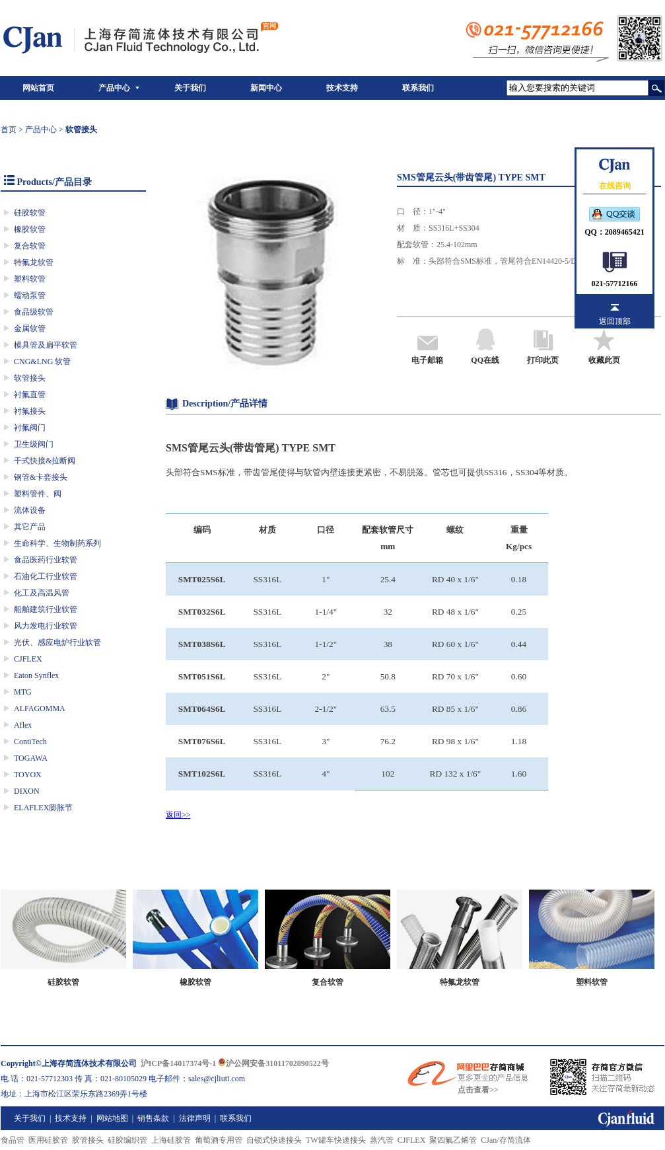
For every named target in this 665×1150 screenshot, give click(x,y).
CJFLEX (28, 659)
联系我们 (418, 88)
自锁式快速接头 (274, 1140)
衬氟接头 (30, 411)
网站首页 (38, 88)
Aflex (23, 725)
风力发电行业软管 (45, 626)
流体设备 (30, 510)
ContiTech (30, 741)
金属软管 (30, 328)
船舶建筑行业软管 (45, 609)
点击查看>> (478, 1089)
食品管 (12, 1140)
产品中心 (114, 88)
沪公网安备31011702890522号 (273, 1063)
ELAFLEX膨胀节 (43, 807)
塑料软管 (30, 279)
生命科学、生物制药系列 (57, 543)
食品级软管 (33, 312)
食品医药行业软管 (45, 559)
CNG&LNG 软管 (42, 361)
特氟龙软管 (33, 262)
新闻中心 (266, 88)
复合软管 (30, 245)
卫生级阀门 (33, 444)
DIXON (27, 791)
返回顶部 (615, 321)
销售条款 (153, 1118)
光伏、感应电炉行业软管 (57, 642)
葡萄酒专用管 (218, 1140)
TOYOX (28, 774)
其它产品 (30, 526)
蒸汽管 (382, 1140)
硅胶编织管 (127, 1140)
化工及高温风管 (41, 592)
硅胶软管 (30, 212)
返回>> (178, 815)
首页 (9, 129)
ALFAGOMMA (39, 708)
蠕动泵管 (30, 295)
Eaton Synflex (36, 675)
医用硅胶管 (48, 1140)
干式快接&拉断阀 (44, 460)
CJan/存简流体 (505, 1140)
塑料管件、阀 (37, 493)
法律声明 (195, 1118)
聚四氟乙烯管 (453, 1140)
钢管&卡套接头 (40, 477)
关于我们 (190, 88)
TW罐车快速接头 (336, 1140)
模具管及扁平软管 (45, 345)
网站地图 (112, 1118)
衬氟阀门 (30, 427)
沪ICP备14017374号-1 (179, 1063)
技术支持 (342, 88)
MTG (23, 692)
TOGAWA (31, 758)
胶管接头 (88, 1140)
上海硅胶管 (171, 1140)
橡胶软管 (30, 229)
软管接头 (30, 378)
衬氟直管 (30, 394)
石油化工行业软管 (45, 576)
